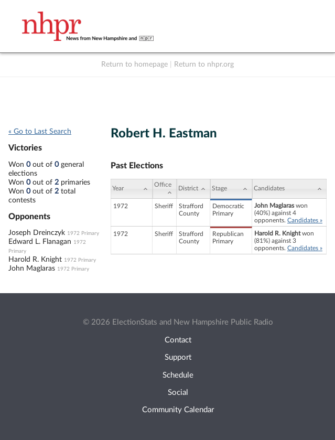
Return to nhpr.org (204, 64)
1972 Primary (83, 233)
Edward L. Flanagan (39, 241)
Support (178, 357)
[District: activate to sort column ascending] (193, 189)
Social (178, 392)
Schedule (178, 375)
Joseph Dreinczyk (36, 233)
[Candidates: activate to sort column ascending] (289, 189)
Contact (178, 340)
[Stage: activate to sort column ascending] (231, 189)
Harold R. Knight (35, 259)
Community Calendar (178, 410)
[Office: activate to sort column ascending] (165, 189)
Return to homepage (134, 64)
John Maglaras (31, 268)
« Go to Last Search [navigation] (39, 131)
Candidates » (304, 220)
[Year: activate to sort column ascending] (132, 189)
